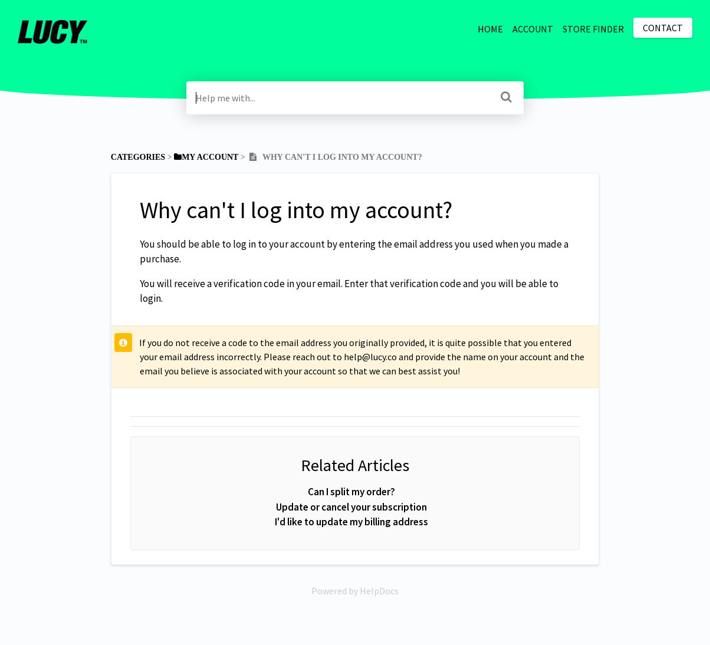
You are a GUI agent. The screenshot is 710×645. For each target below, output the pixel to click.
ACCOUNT (532, 29)
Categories (138, 157)
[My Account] (206, 157)
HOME (490, 29)
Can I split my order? (351, 491)
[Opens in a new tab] (355, 591)
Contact (663, 28)
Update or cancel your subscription (351, 507)
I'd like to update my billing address (351, 521)
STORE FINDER (593, 29)
